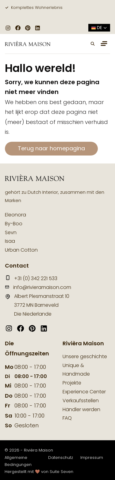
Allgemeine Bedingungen (18, 461)
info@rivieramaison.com (38, 287)
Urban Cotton (21, 249)
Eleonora (15, 214)
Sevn (11, 232)
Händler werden (81, 409)
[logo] (27, 44)
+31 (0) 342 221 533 (31, 278)
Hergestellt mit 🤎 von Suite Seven (39, 471)
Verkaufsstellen (81, 400)
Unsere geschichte (85, 356)
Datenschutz (60, 457)
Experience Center (84, 391)
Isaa (10, 241)
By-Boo (13, 223)
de (99, 27)
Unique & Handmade (76, 370)
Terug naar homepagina (51, 148)
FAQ (67, 418)
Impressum (91, 457)
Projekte (72, 382)
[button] (92, 44)
